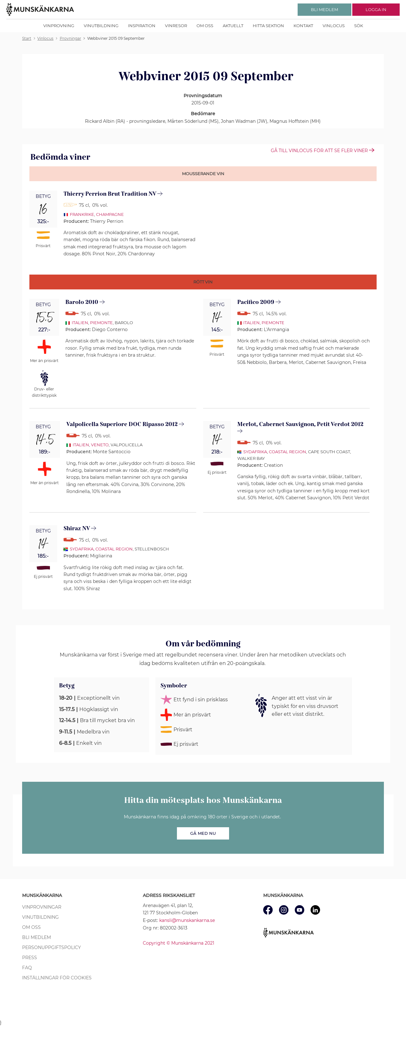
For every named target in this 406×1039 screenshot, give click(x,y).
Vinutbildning (101, 25)
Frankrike (82, 214)
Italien (80, 322)
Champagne (110, 214)
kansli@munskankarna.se (187, 920)
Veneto (100, 444)
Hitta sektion (268, 25)
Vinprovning (58, 25)
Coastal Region (287, 451)
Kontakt (303, 25)
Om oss (205, 25)
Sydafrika (255, 451)
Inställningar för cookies (57, 978)
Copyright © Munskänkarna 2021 (178, 943)
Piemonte (101, 322)
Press (29, 957)
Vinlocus (334, 25)
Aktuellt (233, 25)
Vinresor (176, 25)
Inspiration (141, 25)
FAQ (27, 968)
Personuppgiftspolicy (51, 947)
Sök (358, 25)
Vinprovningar (41, 907)
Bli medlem (36, 937)
